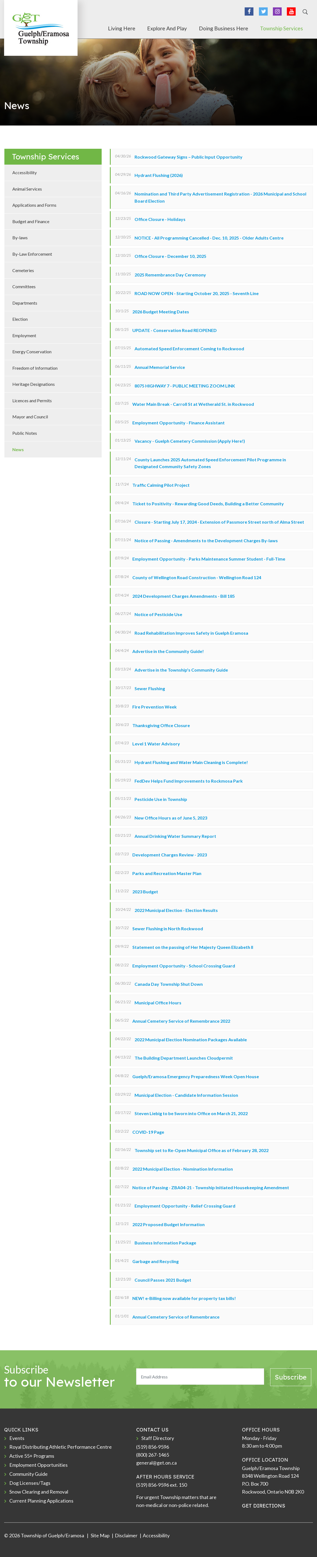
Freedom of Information (35, 368)
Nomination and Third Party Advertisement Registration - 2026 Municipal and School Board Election (220, 197)
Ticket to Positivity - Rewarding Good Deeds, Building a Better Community (208, 503)
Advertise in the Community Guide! (168, 651)
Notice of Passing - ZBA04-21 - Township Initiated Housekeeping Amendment (210, 1187)
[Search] (304, 12)
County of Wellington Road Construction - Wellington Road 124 (196, 577)
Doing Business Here (238, 28)
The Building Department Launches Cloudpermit (184, 1057)
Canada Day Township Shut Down (169, 984)
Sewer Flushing (150, 688)
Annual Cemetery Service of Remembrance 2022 (181, 1021)
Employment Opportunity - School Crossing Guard (183, 965)
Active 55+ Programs (31, 1456)
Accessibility (24, 172)
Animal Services (27, 188)
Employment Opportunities (38, 1465)
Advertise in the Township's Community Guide (181, 669)
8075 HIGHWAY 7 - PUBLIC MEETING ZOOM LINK (185, 385)
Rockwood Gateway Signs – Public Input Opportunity (188, 156)
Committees (24, 286)
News (18, 449)
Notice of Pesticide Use (158, 614)
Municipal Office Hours (158, 1002)
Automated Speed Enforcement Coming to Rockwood (189, 348)
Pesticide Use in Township (161, 799)
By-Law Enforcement (32, 253)
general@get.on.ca (156, 1463)
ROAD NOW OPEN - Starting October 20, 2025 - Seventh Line (197, 293)
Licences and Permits (32, 400)
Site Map (100, 1535)
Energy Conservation (32, 351)
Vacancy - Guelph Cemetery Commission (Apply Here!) (190, 441)
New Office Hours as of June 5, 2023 (171, 817)
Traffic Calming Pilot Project (161, 485)
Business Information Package (165, 1242)
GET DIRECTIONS (263, 1506)
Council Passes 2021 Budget (163, 1279)
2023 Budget (145, 891)
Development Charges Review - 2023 (169, 854)
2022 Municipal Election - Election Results (176, 910)
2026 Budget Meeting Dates (160, 311)
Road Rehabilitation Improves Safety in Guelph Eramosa (191, 632)
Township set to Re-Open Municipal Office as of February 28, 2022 (202, 1150)
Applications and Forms (34, 205)
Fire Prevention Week (154, 706)
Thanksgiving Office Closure (161, 725)
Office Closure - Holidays (160, 219)
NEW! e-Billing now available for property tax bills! (184, 1298)
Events (16, 1438)
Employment (24, 335)
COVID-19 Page (148, 1132)
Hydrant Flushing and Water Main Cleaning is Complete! (191, 762)
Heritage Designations (33, 384)
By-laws (20, 237)
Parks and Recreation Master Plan (166, 873)
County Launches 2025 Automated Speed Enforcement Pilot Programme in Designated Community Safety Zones (210, 463)
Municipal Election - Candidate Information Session (186, 1095)
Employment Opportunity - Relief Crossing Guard (185, 1205)
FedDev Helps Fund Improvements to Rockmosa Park (189, 780)
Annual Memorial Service (160, 367)
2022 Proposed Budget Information (168, 1224)
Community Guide (28, 1474)
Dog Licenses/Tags (29, 1483)
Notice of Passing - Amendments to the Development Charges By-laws (206, 540)
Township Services (289, 28)
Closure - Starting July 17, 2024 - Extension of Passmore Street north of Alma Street (219, 521)
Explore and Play (190, 28)
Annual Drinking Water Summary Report (175, 836)
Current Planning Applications (41, 1501)
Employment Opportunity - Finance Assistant (178, 422)
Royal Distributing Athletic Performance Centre (60, 1447)
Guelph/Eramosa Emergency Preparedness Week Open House (195, 1076)
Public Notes (24, 433)
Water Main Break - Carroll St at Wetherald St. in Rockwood (193, 404)
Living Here (151, 28)
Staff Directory (157, 1438)
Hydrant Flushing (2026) (159, 175)
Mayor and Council (30, 416)
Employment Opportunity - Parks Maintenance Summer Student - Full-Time (208, 558)
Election (20, 319)
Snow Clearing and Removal (38, 1492)
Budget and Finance (30, 221)
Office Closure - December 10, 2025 (170, 256)
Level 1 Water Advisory (156, 743)
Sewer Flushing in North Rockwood (167, 928)
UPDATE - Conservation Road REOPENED (174, 330)
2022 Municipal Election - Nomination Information (182, 1168)
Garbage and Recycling (155, 1261)
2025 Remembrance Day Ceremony (170, 274)
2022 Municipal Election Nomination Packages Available (191, 1039)
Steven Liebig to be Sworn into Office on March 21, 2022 (191, 1113)
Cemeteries (23, 270)
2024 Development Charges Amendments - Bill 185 (183, 596)
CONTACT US (152, 1430)
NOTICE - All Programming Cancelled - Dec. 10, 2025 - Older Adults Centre (209, 237)
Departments (24, 302)
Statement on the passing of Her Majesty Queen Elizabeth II (192, 947)
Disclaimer (126, 1535)
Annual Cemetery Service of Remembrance (175, 1316)
